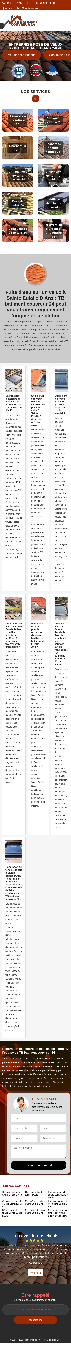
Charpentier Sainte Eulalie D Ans (34, 1193)
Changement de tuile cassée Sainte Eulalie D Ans (12, 1204)
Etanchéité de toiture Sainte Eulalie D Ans (35, 1202)
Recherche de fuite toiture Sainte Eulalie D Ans (58, 1195)
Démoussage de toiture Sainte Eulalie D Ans (12, 1213)
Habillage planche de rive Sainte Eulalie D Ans (58, 1204)
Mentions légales (52, 1340)
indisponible (18, 3)
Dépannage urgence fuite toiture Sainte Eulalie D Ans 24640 (57, 1213)
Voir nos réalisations (21, 55)
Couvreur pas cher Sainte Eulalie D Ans (12, 1193)
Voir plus (35, 1272)
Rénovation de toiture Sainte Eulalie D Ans (35, 1211)
